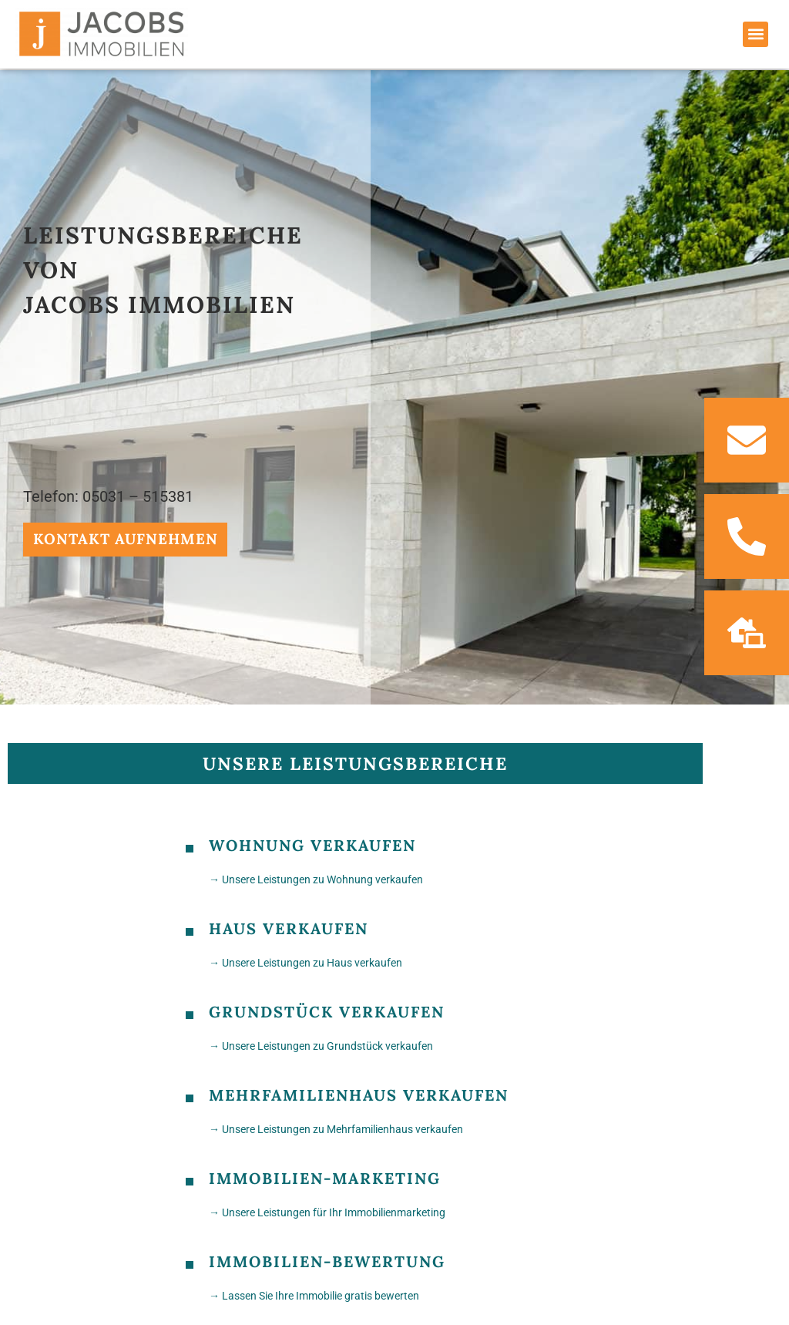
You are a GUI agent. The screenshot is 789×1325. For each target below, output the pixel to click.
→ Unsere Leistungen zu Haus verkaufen (305, 960)
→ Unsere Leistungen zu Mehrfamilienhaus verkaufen (336, 1127)
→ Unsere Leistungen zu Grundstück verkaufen (321, 1043)
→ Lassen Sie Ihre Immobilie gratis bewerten (314, 1293)
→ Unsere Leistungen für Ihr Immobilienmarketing (327, 1210)
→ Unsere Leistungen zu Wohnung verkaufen (316, 877)
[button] (755, 34)
